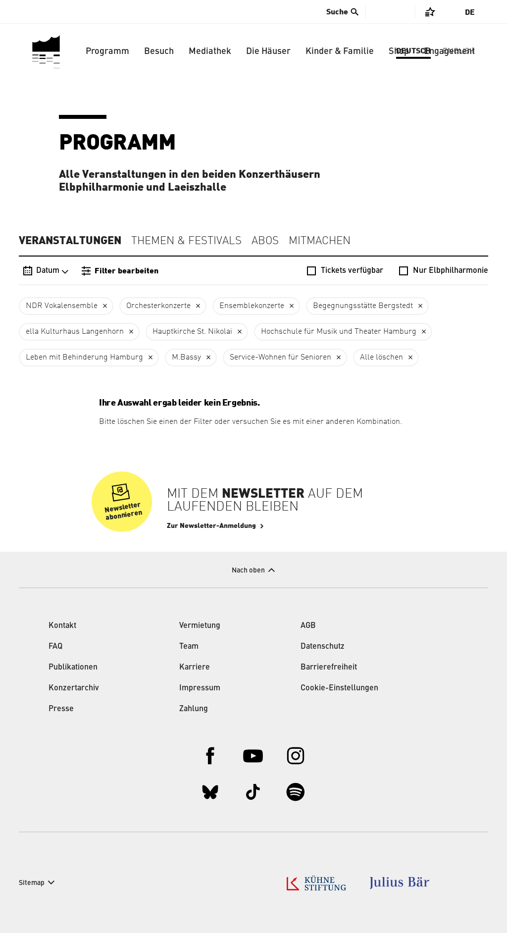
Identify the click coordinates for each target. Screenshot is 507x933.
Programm (107, 51)
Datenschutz (323, 647)
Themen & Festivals (186, 241)
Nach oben (248, 570)
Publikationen (73, 668)
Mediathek (210, 51)
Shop (399, 51)
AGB (308, 626)
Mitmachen (320, 241)
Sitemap (32, 883)
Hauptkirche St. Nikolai (192, 332)
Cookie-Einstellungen (339, 688)
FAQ (55, 647)
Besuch (159, 51)
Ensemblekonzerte (251, 306)
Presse (61, 709)
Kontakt (62, 626)
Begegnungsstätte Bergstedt (363, 306)
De (470, 12)
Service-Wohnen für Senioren (280, 358)
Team (189, 647)
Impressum (199, 688)
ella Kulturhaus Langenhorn (75, 332)
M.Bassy (186, 358)
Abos (265, 241)
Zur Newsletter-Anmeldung (211, 525)
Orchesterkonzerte (158, 306)
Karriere (194, 668)
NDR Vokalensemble (62, 306)
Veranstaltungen (70, 240)
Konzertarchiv (74, 688)
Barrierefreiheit (329, 668)
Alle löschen (381, 358)
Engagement (449, 51)
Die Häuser (268, 51)
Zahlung (193, 709)
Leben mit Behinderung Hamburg (84, 358)
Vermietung (199, 626)
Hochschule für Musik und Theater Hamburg (338, 332)
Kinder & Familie (339, 51)
